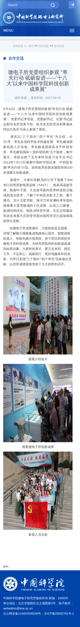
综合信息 (44, 45)
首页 (30, 45)
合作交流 (59, 45)
